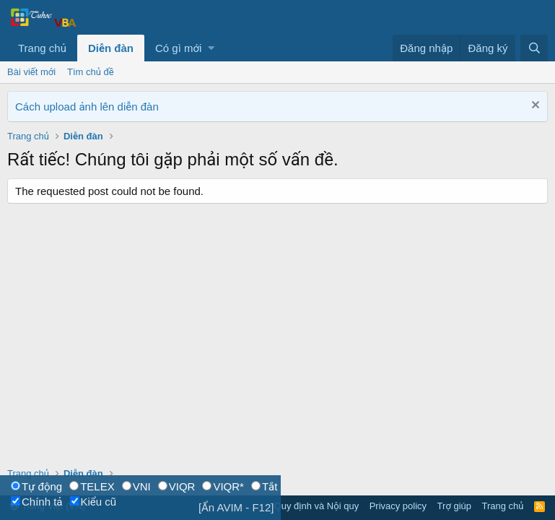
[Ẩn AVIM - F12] (236, 507)
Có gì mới (178, 48)
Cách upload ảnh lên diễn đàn (87, 106)
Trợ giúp (454, 505)
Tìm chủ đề (90, 71)
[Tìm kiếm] (534, 48)
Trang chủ (42, 48)
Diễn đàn (111, 48)
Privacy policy (398, 505)
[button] (211, 48)
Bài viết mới (31, 71)
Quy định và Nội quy (316, 505)
